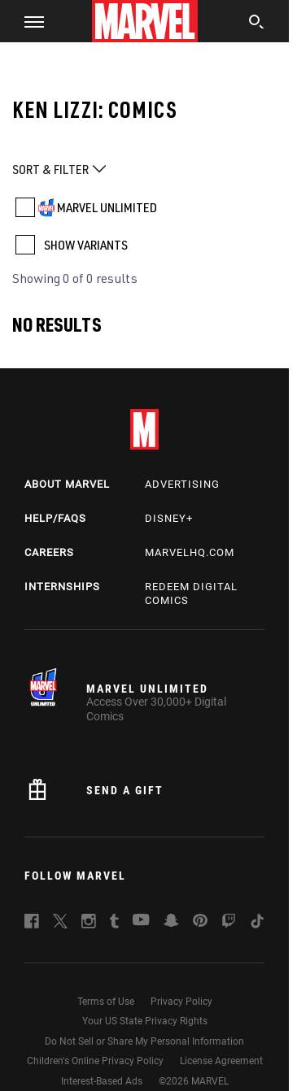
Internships (62, 586)
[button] (28, 21)
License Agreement (221, 1061)
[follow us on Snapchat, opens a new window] (171, 923)
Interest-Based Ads (101, 1081)
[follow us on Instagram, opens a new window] (88, 923)
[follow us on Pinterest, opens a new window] (200, 922)
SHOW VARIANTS (86, 245)
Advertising (182, 484)
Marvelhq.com (189, 552)
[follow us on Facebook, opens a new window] (31, 923)
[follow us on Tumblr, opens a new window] (114, 923)
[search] (256, 23)
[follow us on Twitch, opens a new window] (228, 923)
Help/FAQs (55, 518)
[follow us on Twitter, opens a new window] (60, 923)
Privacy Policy (181, 1001)
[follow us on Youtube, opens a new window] (141, 921)
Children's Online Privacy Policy (95, 1061)
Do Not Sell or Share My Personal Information (144, 1041)
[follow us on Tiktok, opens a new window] (257, 923)
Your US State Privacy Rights (144, 1021)
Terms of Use (105, 1001)
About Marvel (67, 484)
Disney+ (169, 518)
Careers (49, 552)
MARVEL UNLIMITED (107, 207)
